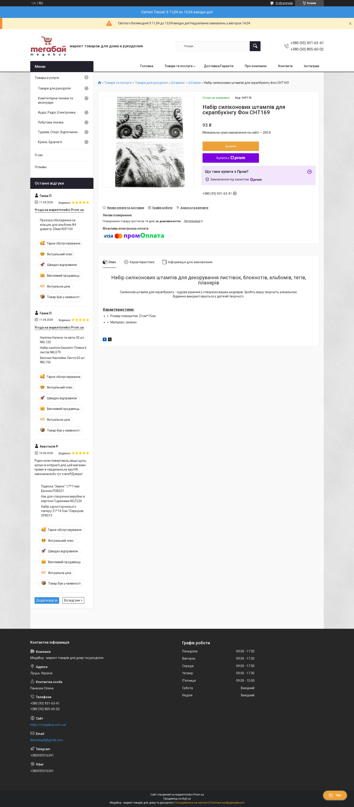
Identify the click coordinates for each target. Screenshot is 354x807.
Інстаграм (311, 66)
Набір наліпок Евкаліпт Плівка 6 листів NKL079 (63, 350)
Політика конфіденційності (227, 802)
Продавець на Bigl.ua (177, 798)
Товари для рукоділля (151, 83)
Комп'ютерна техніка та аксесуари (55, 100)
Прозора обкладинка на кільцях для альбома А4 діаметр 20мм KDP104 (58, 224)
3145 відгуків (284, 3)
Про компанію (256, 66)
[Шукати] (255, 46)
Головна (146, 66)
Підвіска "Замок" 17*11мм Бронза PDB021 (60, 489)
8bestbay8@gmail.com (46, 740)
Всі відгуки (72, 600)
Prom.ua (198, 794)
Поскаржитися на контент (191, 802)
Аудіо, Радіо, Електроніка (56, 112)
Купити (231, 146)
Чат (335, 795)
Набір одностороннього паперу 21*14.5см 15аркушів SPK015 (62, 511)
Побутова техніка (50, 122)
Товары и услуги (47, 78)
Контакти (285, 66)
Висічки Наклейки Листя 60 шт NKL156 (62, 360)
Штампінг (178, 83)
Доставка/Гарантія (218, 66)
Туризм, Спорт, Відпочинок (58, 132)
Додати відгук (47, 600)
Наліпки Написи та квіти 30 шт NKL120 (62, 340)
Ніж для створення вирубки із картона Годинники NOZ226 (63, 499)
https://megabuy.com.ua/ (48, 725)
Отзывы (41, 167)
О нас (39, 155)
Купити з (231, 158)
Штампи (195, 83)
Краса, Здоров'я (50, 142)
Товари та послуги (179, 66)
